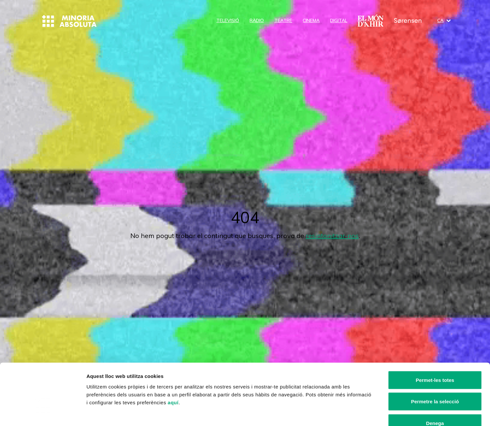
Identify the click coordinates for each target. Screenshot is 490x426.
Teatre (283, 20)
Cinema (311, 20)
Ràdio (257, 20)
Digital (338, 20)
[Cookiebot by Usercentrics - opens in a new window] (43, 413)
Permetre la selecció (435, 361)
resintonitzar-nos (332, 235)
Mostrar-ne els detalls (379, 413)
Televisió (227, 20)
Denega (435, 383)
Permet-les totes (435, 339)
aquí (173, 362)
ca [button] (444, 20)
